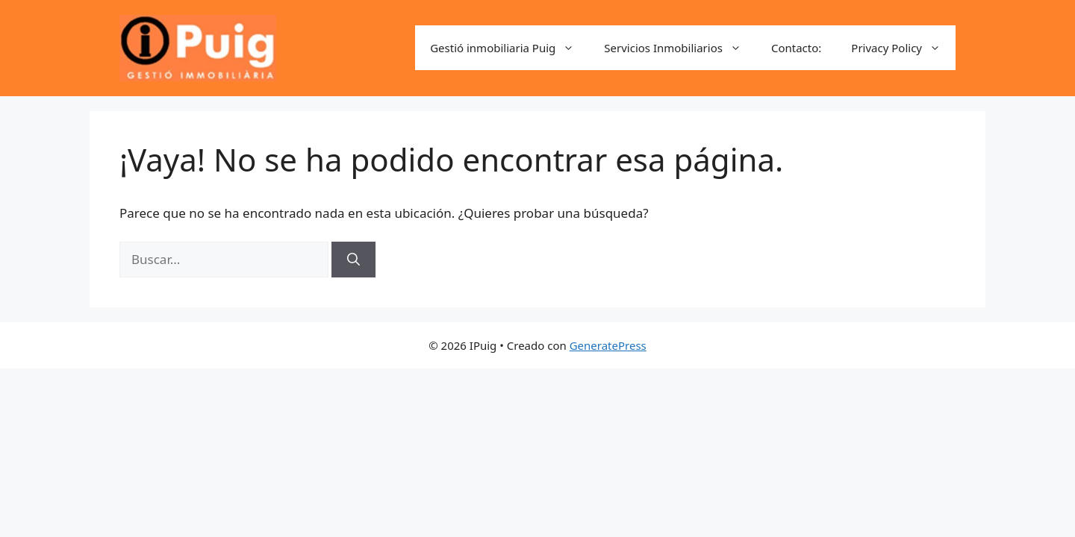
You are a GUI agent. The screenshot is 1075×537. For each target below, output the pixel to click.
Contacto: (796, 47)
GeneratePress (608, 345)
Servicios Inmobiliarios (680, 47)
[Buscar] (353, 259)
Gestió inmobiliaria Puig (509, 47)
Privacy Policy (903, 47)
